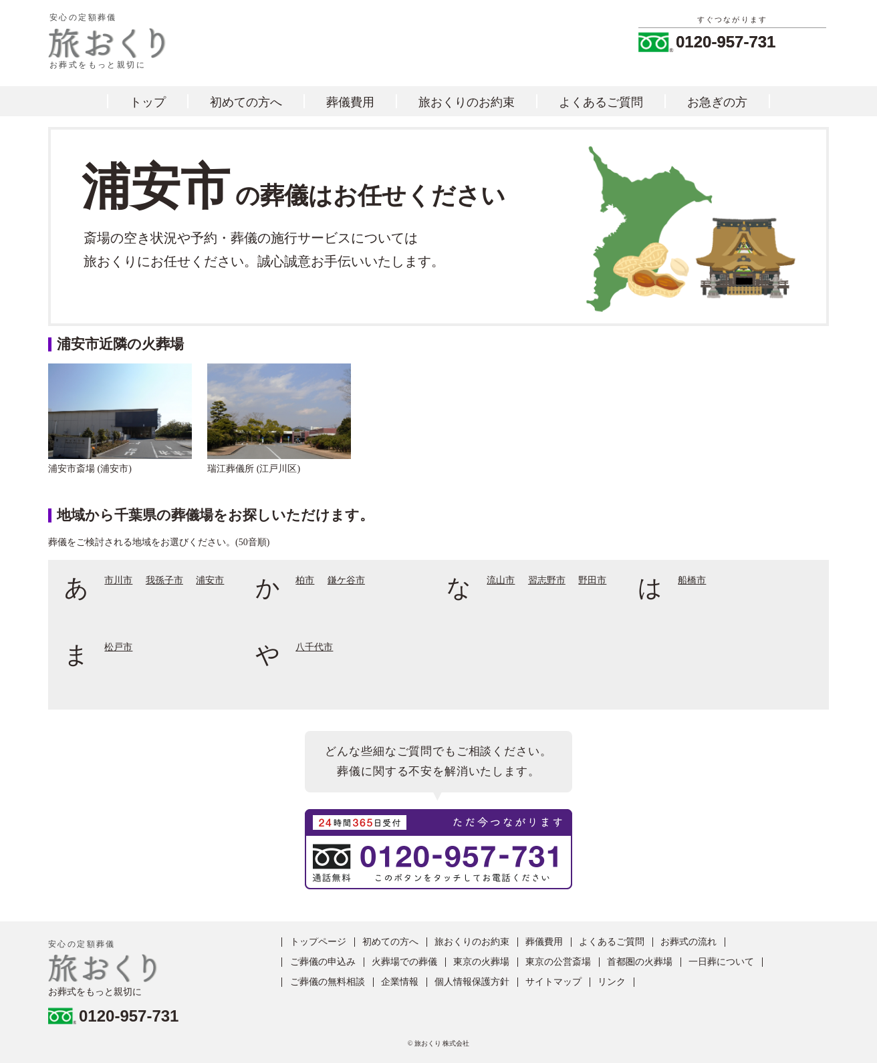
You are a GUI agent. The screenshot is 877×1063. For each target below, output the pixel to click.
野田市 (592, 580)
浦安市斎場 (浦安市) (90, 469)
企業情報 (399, 982)
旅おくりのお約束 (466, 102)
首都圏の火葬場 (639, 962)
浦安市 (210, 580)
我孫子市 (164, 580)
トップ (148, 102)
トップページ (318, 942)
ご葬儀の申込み (323, 962)
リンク (612, 982)
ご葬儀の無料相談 (327, 982)
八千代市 (314, 647)
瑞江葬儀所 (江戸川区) (253, 469)
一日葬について (721, 962)
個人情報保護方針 (471, 982)
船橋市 (692, 580)
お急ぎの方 (717, 102)
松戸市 (118, 647)
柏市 (304, 580)
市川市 (118, 580)
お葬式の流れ (688, 942)
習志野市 (547, 580)
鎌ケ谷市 (346, 580)
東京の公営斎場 (558, 962)
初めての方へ (246, 102)
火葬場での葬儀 (404, 962)
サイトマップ (553, 982)
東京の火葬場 (481, 962)
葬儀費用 (350, 102)
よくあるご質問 (601, 102)
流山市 (501, 580)
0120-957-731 (725, 42)
